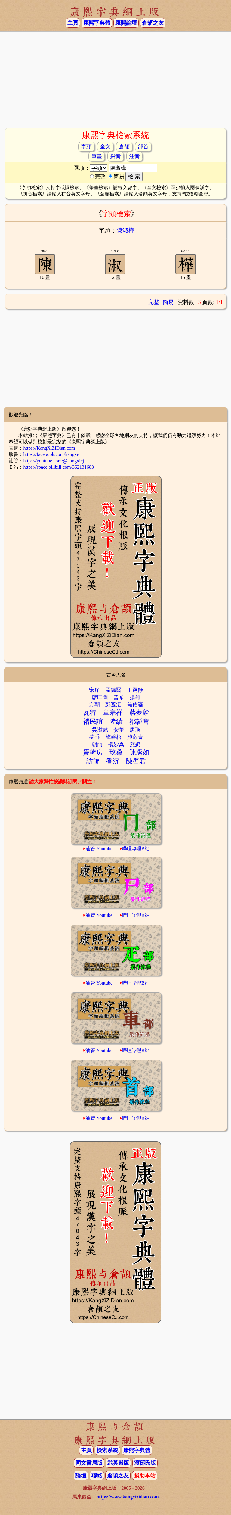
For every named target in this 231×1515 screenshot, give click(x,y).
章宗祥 (113, 712)
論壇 (80, 1476)
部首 (143, 147)
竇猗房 (93, 752)
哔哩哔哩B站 (135, 848)
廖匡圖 (100, 697)
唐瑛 (135, 730)
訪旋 (93, 761)
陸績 (116, 721)
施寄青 (135, 737)
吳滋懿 (100, 730)
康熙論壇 (126, 23)
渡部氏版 (145, 1463)
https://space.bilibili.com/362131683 (58, 467)
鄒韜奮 (139, 721)
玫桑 (116, 752)
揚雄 (135, 697)
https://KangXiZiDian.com (49, 448)
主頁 (72, 23)
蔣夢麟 (139, 712)
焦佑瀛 (135, 704)
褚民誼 (93, 721)
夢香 (94, 737)
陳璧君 (136, 761)
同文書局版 (89, 1463)
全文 (105, 147)
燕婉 (135, 744)
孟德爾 (113, 690)
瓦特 (89, 712)
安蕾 (118, 730)
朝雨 (97, 744)
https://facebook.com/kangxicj (52, 454)
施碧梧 (113, 737)
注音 (134, 156)
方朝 (94, 704)
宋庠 (94, 690)
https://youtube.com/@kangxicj (53, 460)
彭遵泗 (113, 704)
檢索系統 (107, 1450)
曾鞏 (118, 697)
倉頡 (124, 147)
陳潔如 (139, 752)
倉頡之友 (153, 23)
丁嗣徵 (135, 690)
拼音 (115, 156)
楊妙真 (116, 744)
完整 (153, 302)
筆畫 (96, 156)
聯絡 (96, 1476)
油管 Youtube (98, 848)
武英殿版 (118, 1463)
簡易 (168, 302)
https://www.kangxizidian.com (127, 1496)
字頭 (86, 147)
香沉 (112, 761)
